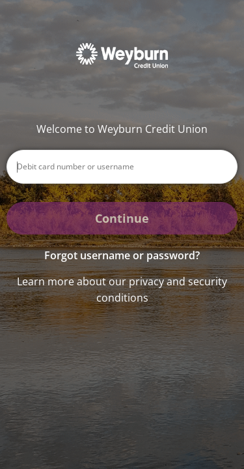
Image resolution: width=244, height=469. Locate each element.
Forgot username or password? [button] (122, 255)
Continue (122, 218)
